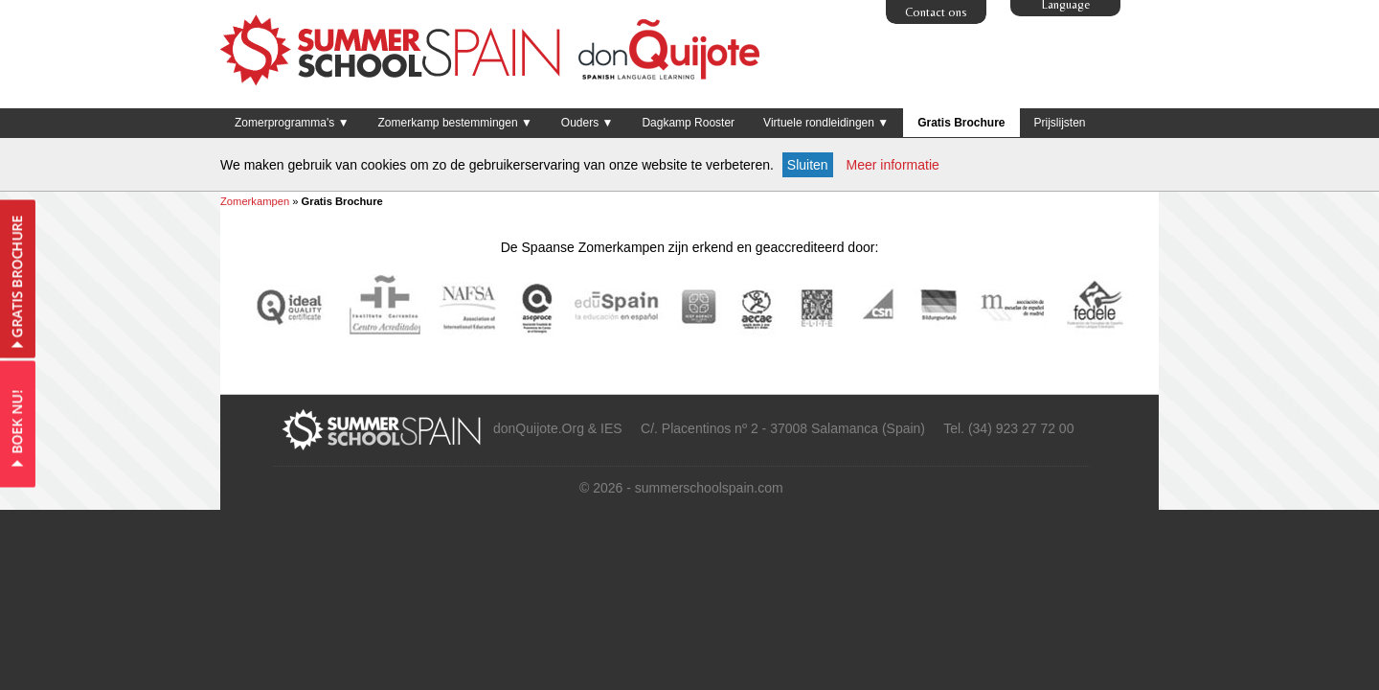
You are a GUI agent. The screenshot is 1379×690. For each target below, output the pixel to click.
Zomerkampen (254, 201)
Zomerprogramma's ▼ (292, 122)
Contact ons (936, 12)
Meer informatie (893, 164)
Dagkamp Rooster (688, 122)
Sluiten (807, 164)
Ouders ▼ (587, 122)
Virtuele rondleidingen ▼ (826, 122)
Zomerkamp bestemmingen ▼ (455, 122)
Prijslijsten (1060, 122)
